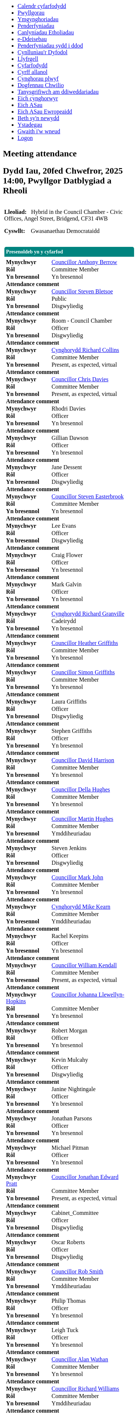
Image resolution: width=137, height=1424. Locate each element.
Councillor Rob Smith (77, 1271)
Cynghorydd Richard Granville (88, 614)
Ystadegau (30, 125)
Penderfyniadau (36, 26)
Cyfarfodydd (32, 65)
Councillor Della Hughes (81, 789)
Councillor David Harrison (83, 760)
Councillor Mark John (77, 877)
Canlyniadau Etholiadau (46, 32)
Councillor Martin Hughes (82, 819)
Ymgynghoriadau (38, 19)
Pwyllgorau (31, 13)
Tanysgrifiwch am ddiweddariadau (58, 92)
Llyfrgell (28, 59)
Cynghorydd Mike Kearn (81, 907)
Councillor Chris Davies (80, 379)
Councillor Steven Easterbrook (87, 496)
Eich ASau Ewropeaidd (45, 111)
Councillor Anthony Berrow (84, 262)
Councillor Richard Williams (85, 1389)
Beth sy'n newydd (38, 118)
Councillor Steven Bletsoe (82, 291)
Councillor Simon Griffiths (83, 672)
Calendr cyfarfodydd (42, 6)
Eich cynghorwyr (38, 98)
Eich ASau (30, 105)
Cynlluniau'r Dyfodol (43, 52)
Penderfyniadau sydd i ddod (50, 45)
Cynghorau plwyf (38, 78)
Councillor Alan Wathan (80, 1359)
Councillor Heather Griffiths (85, 643)
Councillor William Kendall (84, 965)
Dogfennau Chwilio (41, 85)
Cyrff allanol (32, 72)
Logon (25, 138)
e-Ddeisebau (32, 39)
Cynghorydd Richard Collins (85, 350)
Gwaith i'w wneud (39, 131)
